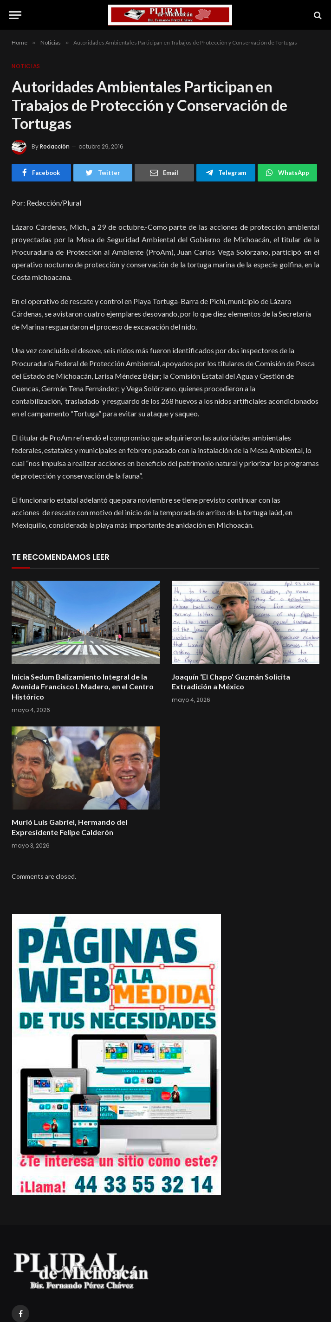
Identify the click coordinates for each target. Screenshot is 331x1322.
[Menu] (15, 15)
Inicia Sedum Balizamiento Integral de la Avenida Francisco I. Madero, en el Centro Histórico (83, 686)
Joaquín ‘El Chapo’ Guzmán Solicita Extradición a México (231, 681)
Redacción (55, 146)
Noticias (26, 66)
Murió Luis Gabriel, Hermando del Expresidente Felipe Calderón (69, 826)
